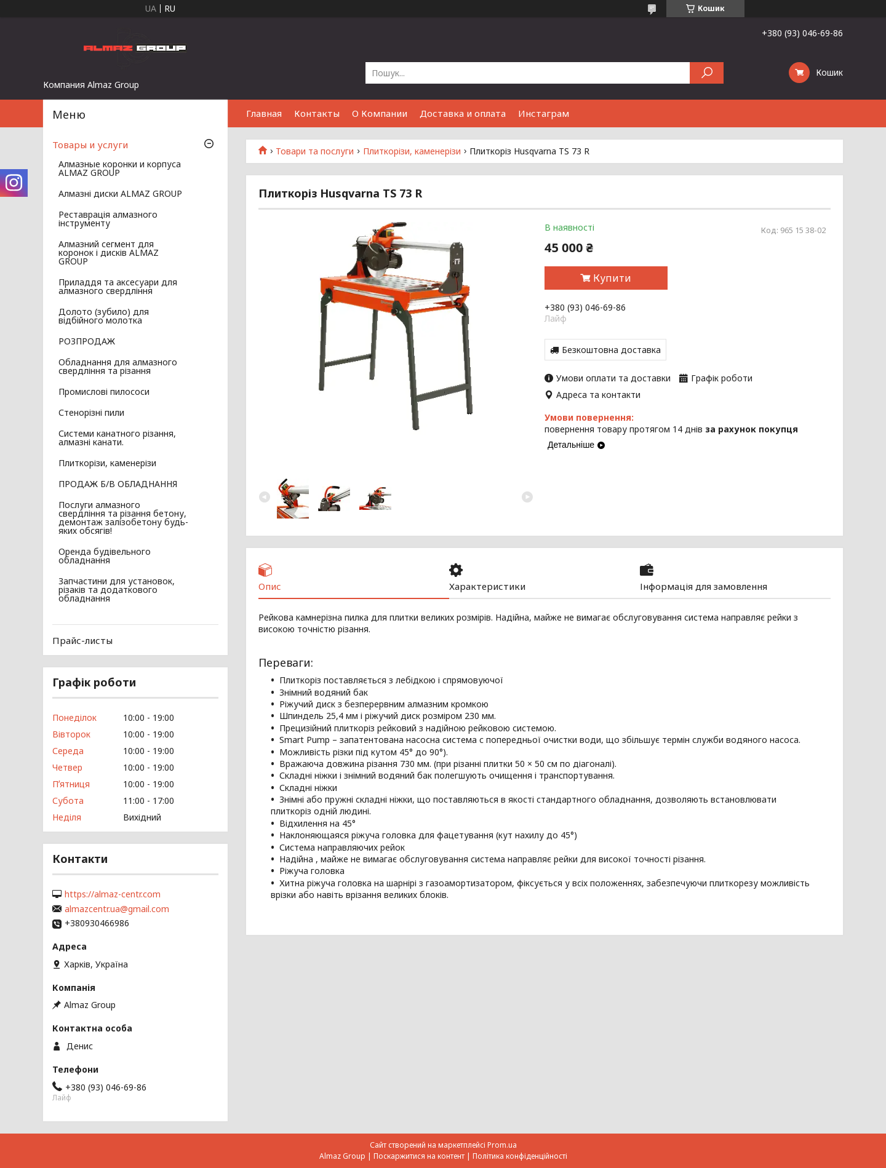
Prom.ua (502, 1145)
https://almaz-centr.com (113, 894)
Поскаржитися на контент (419, 1156)
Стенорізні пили (91, 413)
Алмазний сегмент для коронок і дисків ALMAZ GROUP (108, 253)
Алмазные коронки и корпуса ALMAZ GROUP (119, 169)
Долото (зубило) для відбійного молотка (103, 317)
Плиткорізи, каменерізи (412, 151)
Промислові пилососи (104, 392)
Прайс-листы (82, 640)
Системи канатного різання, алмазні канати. (117, 438)
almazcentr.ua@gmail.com (117, 909)
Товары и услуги (90, 144)
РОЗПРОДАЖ (86, 342)
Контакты (317, 113)
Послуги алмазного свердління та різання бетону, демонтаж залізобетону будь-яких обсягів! (123, 518)
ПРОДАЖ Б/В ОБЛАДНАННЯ (117, 485)
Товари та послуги (315, 151)
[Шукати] (707, 73)
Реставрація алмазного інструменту (108, 219)
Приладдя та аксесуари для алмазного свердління (117, 287)
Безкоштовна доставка (611, 350)
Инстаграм (543, 113)
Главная (264, 113)
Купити (612, 278)
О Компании (379, 113)
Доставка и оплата (463, 113)
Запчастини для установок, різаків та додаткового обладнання (116, 590)
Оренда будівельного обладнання (104, 556)
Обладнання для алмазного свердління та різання (117, 367)
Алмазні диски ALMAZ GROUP (120, 194)
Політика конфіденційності (520, 1156)
